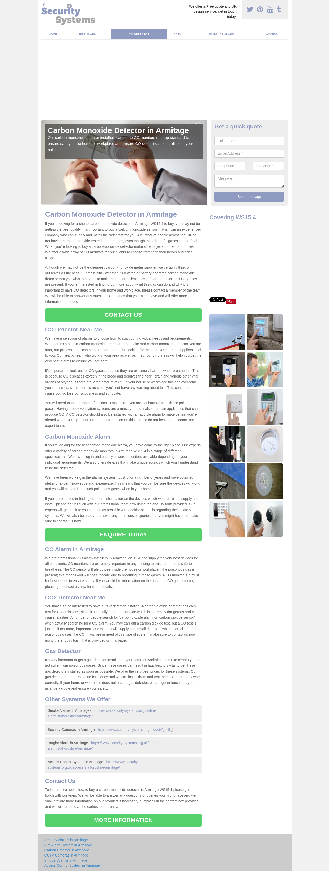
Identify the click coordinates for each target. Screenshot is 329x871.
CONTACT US (123, 315)
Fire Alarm (88, 34)
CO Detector (139, 34)
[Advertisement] (164, 81)
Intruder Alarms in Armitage (65, 860)
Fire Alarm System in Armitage (68, 845)
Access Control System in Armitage (72, 865)
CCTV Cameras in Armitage (66, 855)
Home (53, 34)
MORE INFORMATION (123, 820)
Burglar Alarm (221, 34)
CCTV (177, 34)
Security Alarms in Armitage (66, 840)
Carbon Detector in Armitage (66, 850)
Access (272, 34)
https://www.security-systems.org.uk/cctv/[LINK (134, 730)
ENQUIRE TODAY (123, 534)
